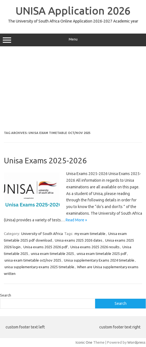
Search (5, 295)
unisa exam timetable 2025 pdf (102, 253)
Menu (73, 40)
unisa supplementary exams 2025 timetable (39, 267)
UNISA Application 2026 (73, 10)
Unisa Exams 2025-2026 (45, 160)
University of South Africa (42, 233)
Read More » (76, 220)
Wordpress (136, 342)
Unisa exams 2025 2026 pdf (45, 247)
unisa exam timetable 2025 (52, 253)
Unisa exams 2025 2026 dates (78, 240)
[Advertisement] (73, 91)
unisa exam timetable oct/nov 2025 (32, 260)
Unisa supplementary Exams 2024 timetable (99, 260)
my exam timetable (90, 233)
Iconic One (84, 342)
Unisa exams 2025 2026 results (95, 247)
